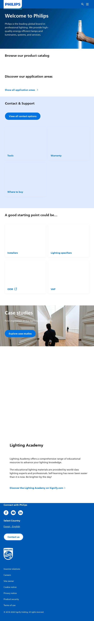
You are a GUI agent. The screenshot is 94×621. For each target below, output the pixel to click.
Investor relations (12, 569)
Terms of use (10, 605)
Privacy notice (10, 593)
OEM (12, 289)
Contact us (13, 537)
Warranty (56, 155)
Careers (7, 575)
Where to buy (15, 192)
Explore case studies (20, 333)
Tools (10, 155)
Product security (11, 599)
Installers (12, 253)
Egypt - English (12, 527)
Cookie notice (10, 587)
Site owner (9, 581)
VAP (53, 289)
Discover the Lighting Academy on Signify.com (38, 488)
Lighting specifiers (61, 253)
